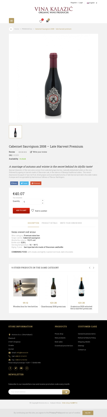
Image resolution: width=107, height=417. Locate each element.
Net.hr (73, 403)
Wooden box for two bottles (25, 306)
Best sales (59, 342)
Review (12, 152)
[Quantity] (31, 202)
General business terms (86, 334)
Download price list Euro (64, 346)
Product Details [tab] (49, 223)
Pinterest (36, 183)
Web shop (66, 403)
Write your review (38, 152)
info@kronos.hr (22, 353)
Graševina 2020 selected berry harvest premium (81, 307)
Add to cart (21, 210)
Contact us (82, 350)
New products (60, 338)
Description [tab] (33, 223)
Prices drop (59, 334)
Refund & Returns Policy (87, 338)
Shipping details (84, 342)
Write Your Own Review (71, 223)
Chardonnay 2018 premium (53, 306)
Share (14, 183)
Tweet (24, 183)
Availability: (14, 159)
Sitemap (81, 346)
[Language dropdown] (92, 3)
